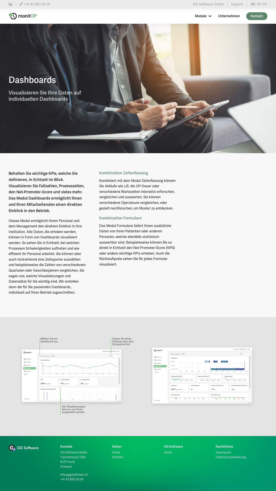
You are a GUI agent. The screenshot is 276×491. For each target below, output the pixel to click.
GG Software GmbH (208, 4)
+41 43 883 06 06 (34, 4)
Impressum (223, 452)
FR (265, 4)
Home (116, 452)
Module (203, 16)
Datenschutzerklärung (231, 457)
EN (259, 4)
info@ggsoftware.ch (74, 475)
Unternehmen (229, 16)
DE (253, 4)
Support (237, 4)
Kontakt (257, 16)
